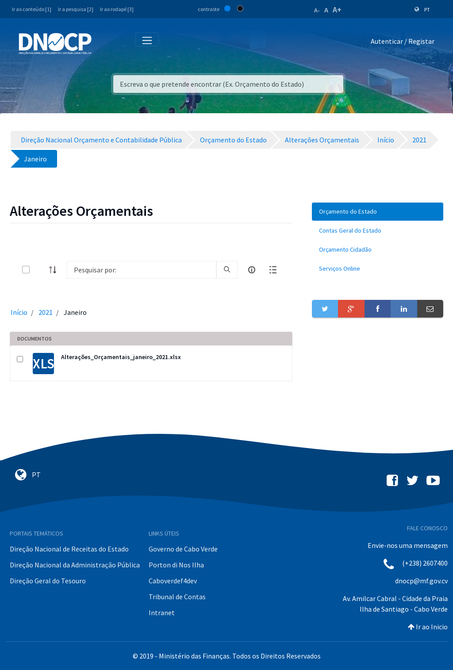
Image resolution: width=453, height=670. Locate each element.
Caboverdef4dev (173, 580)
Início (19, 312)
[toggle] (40, 269)
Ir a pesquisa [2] (75, 9)
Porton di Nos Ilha (176, 564)
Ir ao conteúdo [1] (31, 9)
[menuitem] (377, 212)
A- (317, 10)
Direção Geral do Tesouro (48, 580)
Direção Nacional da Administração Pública (75, 564)
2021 (45, 312)
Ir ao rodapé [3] (117, 9)
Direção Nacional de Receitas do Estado (69, 548)
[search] (227, 269)
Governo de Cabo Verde (183, 548)
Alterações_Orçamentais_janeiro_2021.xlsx (121, 357)
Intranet (162, 612)
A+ (337, 9)
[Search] (141, 270)
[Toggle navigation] (103, 43)
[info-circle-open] (252, 270)
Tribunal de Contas (177, 596)
